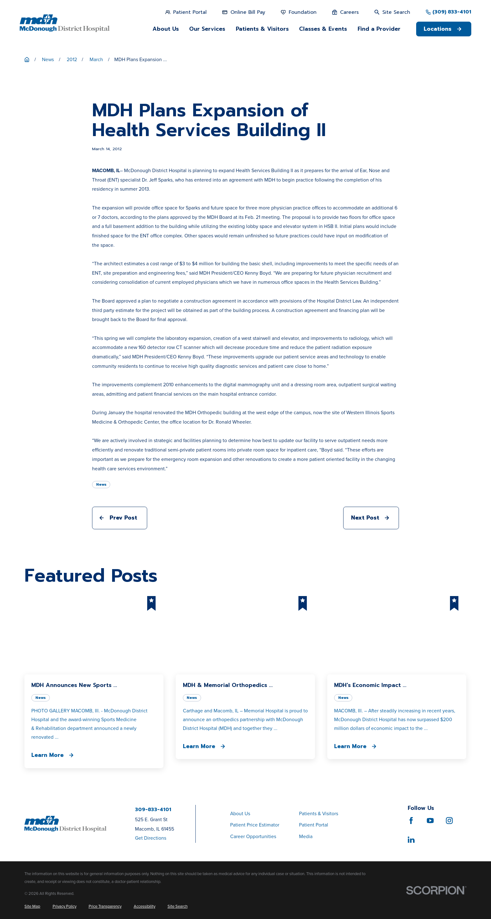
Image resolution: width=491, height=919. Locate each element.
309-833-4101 (153, 809)
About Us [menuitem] (165, 29)
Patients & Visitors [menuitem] (262, 29)
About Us (240, 813)
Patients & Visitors (318, 813)
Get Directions (150, 838)
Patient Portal (313, 824)
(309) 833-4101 (451, 12)
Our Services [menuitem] (207, 29)
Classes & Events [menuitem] (323, 29)
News (101, 484)
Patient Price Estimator (254, 824)
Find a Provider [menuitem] (379, 29)
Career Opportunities (253, 836)
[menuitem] (32, 906)
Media (306, 836)
